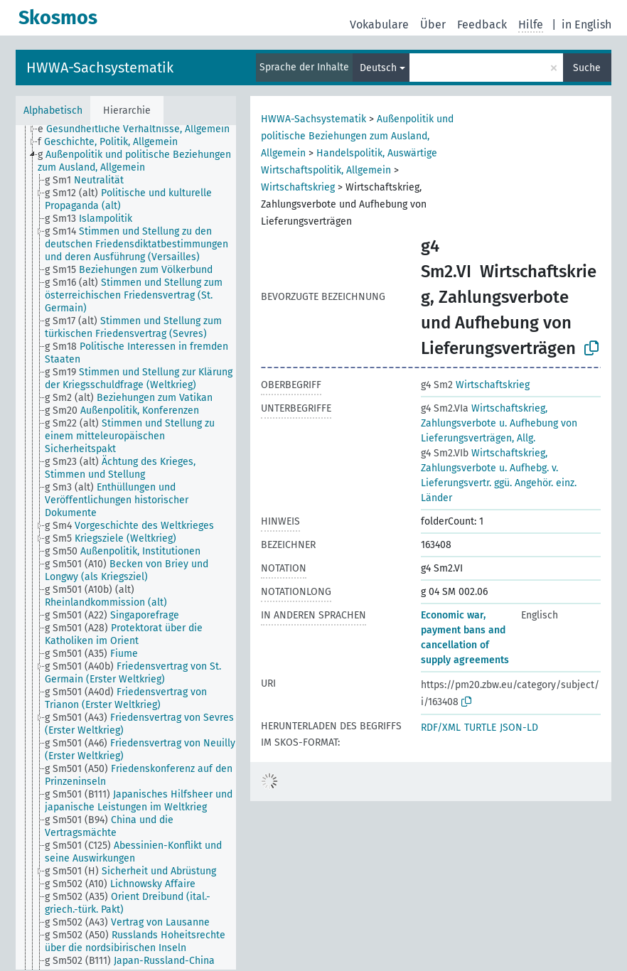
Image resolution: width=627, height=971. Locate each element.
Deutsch (378, 68)
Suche (587, 68)
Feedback (482, 24)
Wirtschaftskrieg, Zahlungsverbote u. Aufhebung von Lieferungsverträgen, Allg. (499, 423)
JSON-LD (519, 727)
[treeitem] (139, 129)
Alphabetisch (52, 110)
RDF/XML (441, 727)
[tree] (126, 547)
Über (433, 24)
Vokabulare (379, 24)
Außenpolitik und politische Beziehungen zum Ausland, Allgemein (357, 136)
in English (586, 24)
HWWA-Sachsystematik (99, 67)
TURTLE (480, 727)
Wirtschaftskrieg (298, 187)
